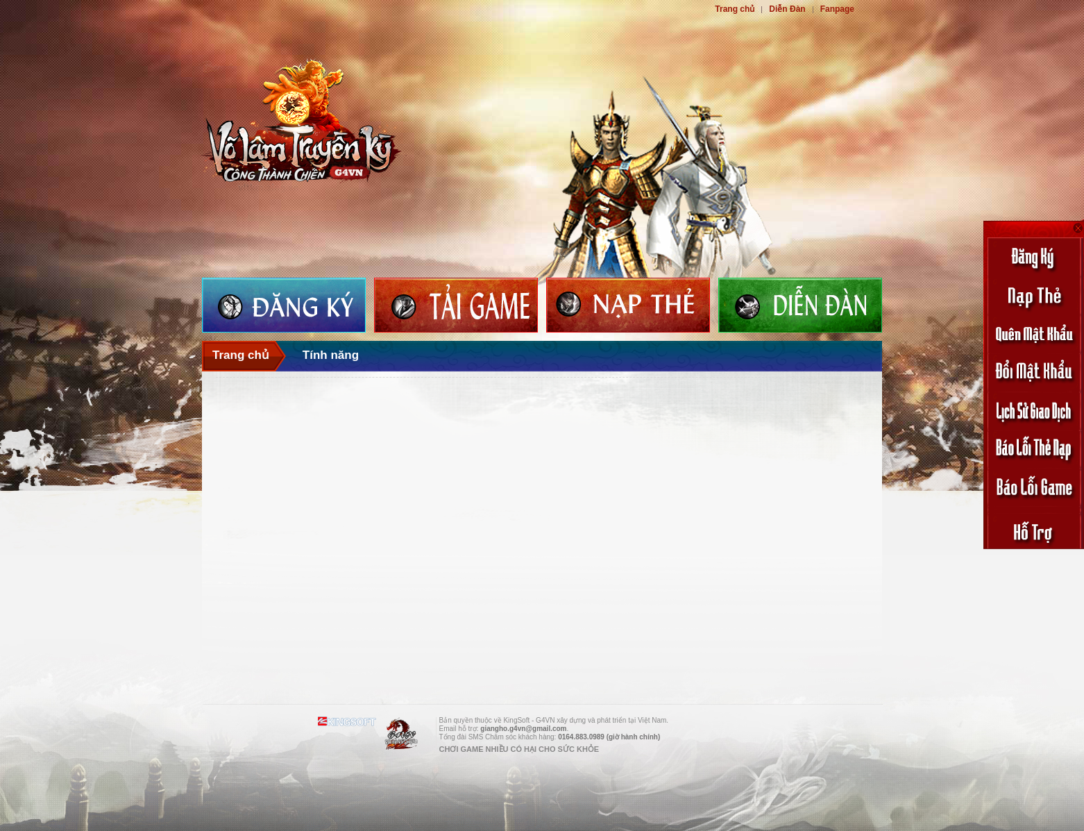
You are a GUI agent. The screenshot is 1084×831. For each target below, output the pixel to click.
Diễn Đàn (787, 9)
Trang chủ (734, 9)
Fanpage (837, 9)
